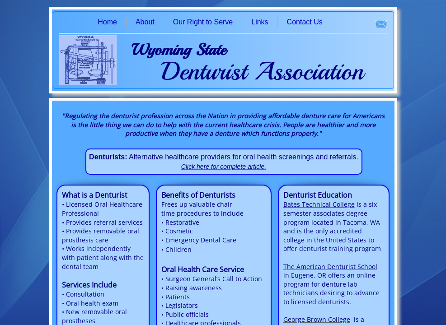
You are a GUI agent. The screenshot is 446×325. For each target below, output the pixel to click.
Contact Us (305, 22)
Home (107, 22)
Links (259, 22)
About (145, 22)
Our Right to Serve (203, 22)
